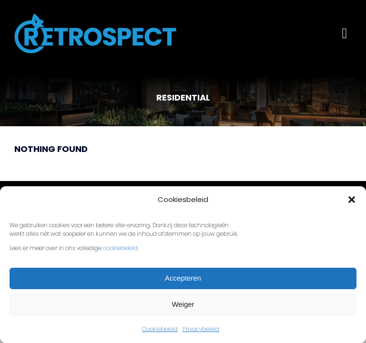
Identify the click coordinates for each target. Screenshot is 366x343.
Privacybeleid (201, 329)
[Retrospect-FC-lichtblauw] (95, 17)
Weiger (183, 304)
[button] (351, 199)
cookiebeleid (120, 248)
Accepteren (183, 278)
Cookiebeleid (160, 329)
